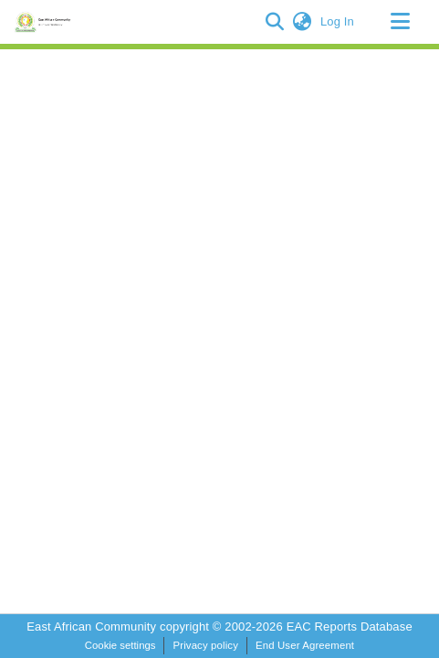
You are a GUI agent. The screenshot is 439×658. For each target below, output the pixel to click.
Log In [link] (338, 21)
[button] (275, 22)
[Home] (45, 22)
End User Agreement (305, 645)
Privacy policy (205, 645)
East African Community (93, 626)
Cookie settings (120, 645)
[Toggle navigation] (399, 22)
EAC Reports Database (350, 626)
